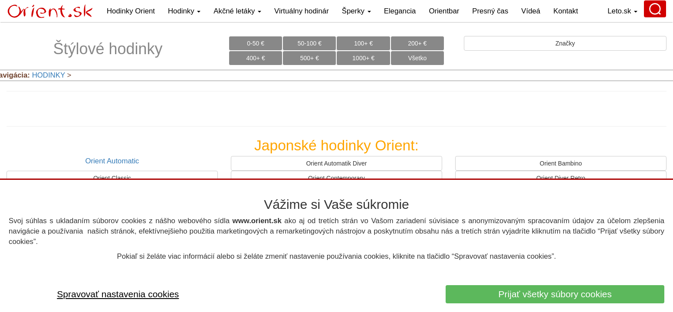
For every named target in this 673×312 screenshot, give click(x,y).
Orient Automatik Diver (336, 163)
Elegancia (400, 11)
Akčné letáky (237, 11)
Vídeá (530, 11)
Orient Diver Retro (560, 178)
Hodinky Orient (131, 11)
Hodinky (184, 11)
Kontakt (565, 11)
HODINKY (48, 75)
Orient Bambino (561, 163)
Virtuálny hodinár (301, 11)
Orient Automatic (112, 161)
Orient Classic (112, 178)
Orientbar (444, 11)
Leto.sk (622, 11)
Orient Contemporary (336, 178)
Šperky (356, 11)
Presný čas (490, 11)
